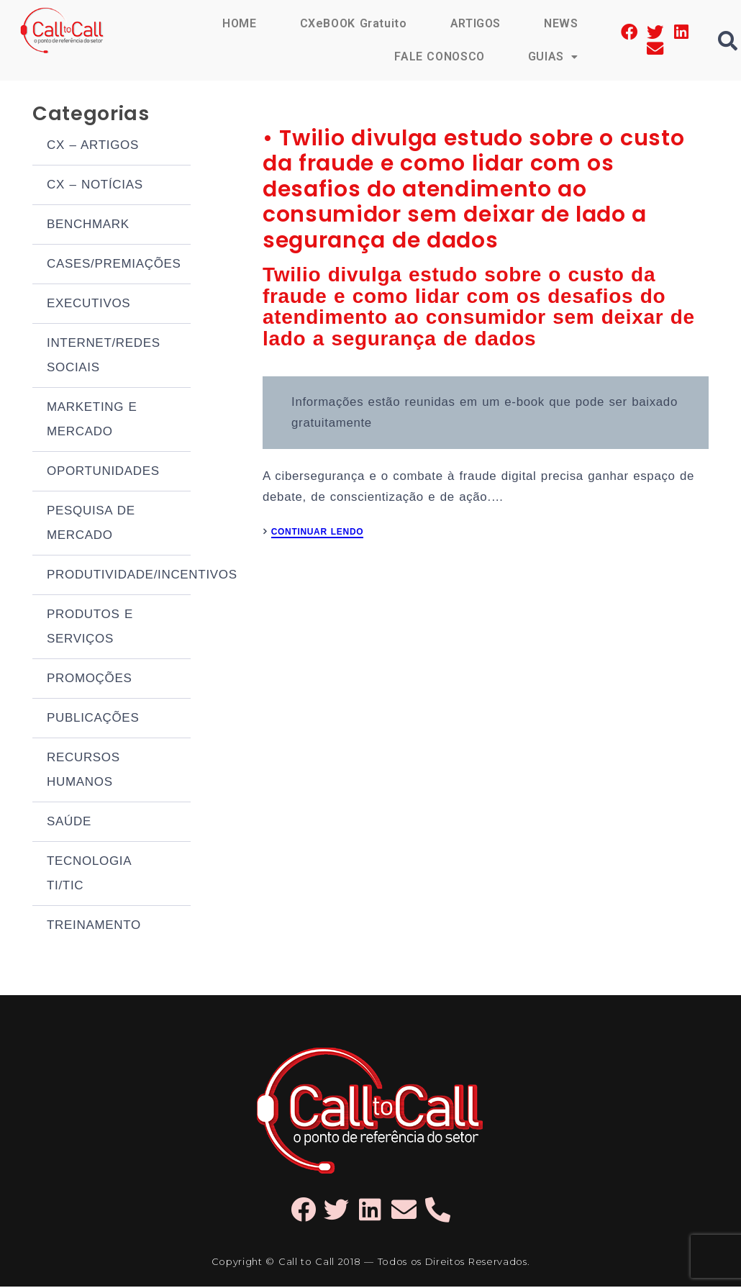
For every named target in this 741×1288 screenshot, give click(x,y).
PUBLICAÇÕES (93, 719)
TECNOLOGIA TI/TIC (89, 875)
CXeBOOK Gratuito (352, 23)
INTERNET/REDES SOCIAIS (103, 356)
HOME (239, 23)
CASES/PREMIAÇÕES (114, 265)
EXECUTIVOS (88, 305)
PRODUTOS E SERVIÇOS (90, 628)
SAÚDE (69, 823)
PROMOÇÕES (89, 679)
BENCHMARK (88, 225)
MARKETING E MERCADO (92, 421)
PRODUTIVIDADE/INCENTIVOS (119, 576)
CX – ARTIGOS (93, 146)
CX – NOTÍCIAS (95, 186)
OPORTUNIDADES (103, 472)
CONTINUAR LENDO (317, 538)
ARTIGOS (475, 23)
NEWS (561, 23)
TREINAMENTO (94, 926)
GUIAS (553, 56)
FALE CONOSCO (439, 56)
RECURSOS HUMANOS (83, 771)
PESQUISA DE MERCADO (91, 524)
